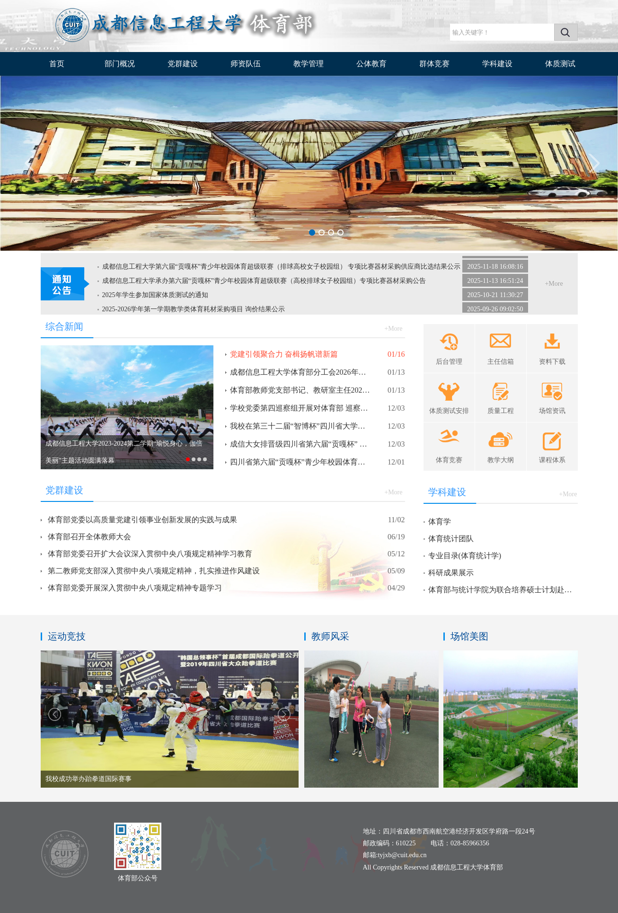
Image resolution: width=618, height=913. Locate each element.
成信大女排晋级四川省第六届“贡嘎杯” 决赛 (301, 444)
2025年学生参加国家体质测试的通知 (155, 296)
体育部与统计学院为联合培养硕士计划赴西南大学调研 (501, 590)
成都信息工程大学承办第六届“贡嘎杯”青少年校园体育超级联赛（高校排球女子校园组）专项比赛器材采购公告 (264, 282)
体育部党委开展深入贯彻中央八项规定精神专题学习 (135, 588)
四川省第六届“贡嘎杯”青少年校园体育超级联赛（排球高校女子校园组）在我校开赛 (301, 462)
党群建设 (183, 64)
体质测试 (560, 64)
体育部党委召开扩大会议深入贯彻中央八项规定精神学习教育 (150, 554)
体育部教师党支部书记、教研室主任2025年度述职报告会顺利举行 (301, 390)
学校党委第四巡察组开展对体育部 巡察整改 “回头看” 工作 (301, 408)
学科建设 (497, 64)
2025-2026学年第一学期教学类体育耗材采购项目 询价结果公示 (193, 311)
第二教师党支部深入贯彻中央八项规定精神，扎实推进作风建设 (154, 571)
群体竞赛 (434, 64)
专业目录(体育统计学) (465, 556)
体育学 (439, 522)
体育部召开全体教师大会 (89, 537)
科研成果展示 (451, 573)
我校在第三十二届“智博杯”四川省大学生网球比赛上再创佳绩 (301, 426)
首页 (56, 64)
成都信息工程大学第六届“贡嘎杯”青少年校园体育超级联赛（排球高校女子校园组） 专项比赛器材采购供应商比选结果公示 (281, 268)
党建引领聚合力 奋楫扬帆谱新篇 (284, 354)
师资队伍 (245, 64)
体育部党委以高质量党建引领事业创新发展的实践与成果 (142, 520)
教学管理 (308, 64)
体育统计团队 (451, 539)
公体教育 (371, 64)
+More (554, 283)
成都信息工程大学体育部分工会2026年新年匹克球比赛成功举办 (301, 372)
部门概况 (120, 64)
